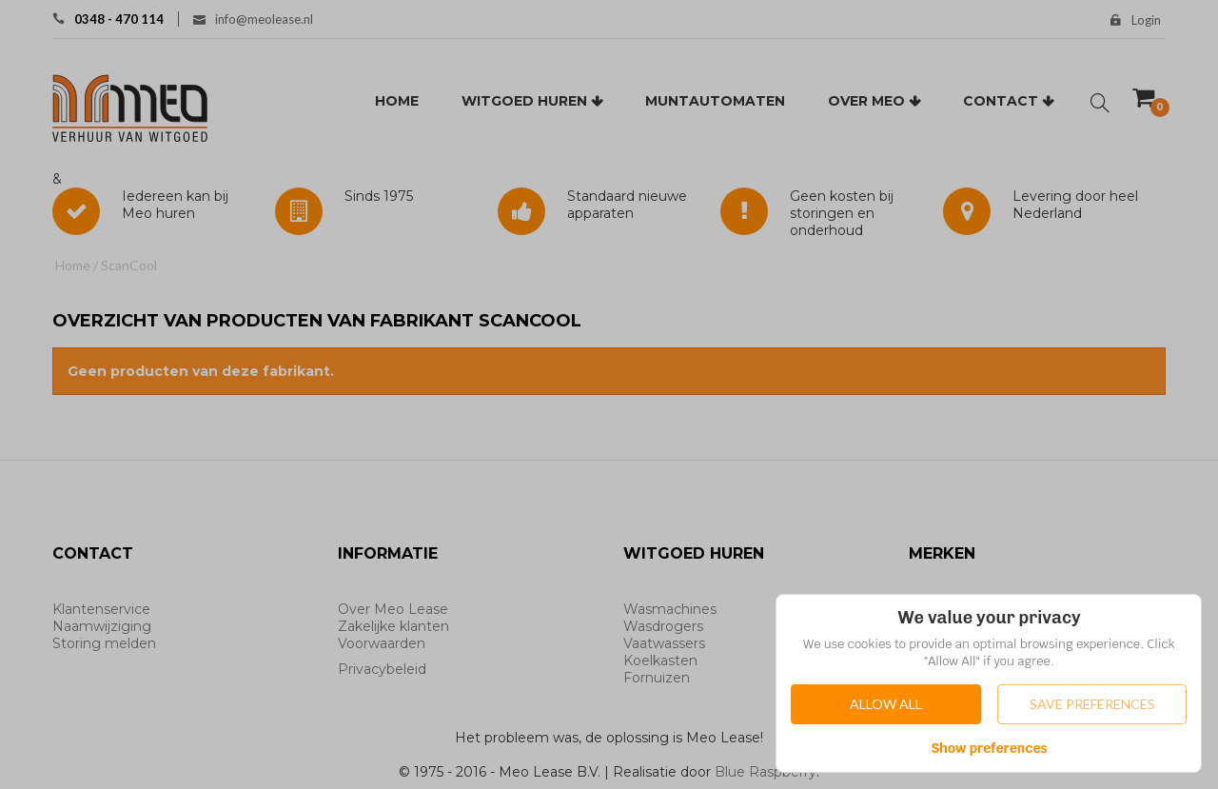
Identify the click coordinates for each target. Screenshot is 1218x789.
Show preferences (989, 748)
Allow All (886, 704)
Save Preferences (1092, 704)
